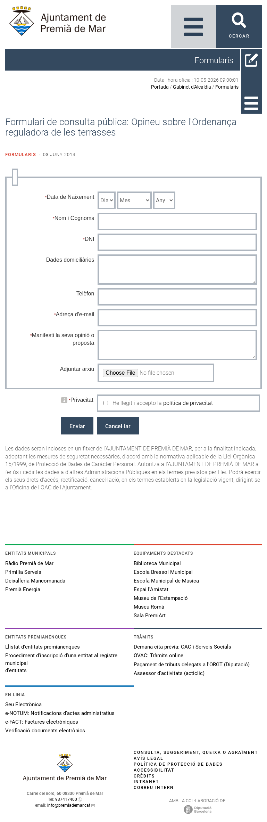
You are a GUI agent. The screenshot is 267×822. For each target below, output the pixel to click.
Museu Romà (149, 607)
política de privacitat (188, 403)
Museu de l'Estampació (161, 598)
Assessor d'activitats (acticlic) (169, 673)
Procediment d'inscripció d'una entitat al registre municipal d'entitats (61, 662)
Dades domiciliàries (70, 260)
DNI (89, 239)
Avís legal (149, 758)
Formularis (227, 87)
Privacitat (81, 400)
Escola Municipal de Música (166, 581)
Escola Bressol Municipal (163, 572)
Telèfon (85, 293)
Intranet (146, 781)
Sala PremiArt (150, 615)
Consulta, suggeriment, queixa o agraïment (196, 752)
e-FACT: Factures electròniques (41, 722)
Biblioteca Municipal (157, 563)
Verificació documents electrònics (45, 730)
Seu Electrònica (23, 704)
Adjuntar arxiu (77, 369)
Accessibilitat (154, 770)
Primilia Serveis (23, 572)
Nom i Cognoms (74, 218)
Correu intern (154, 787)
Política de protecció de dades (178, 764)
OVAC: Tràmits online (158, 655)
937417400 (66, 799)
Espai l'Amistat (151, 589)
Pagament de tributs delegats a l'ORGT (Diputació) (192, 664)
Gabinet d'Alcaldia (192, 87)
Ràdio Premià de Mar (29, 563)
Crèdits (144, 776)
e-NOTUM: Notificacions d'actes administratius (60, 713)
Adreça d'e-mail (75, 314)
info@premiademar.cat (68, 805)
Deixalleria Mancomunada (35, 581)
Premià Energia (22, 589)
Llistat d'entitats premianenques (42, 647)
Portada (160, 87)
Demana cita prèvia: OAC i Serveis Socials (182, 647)
